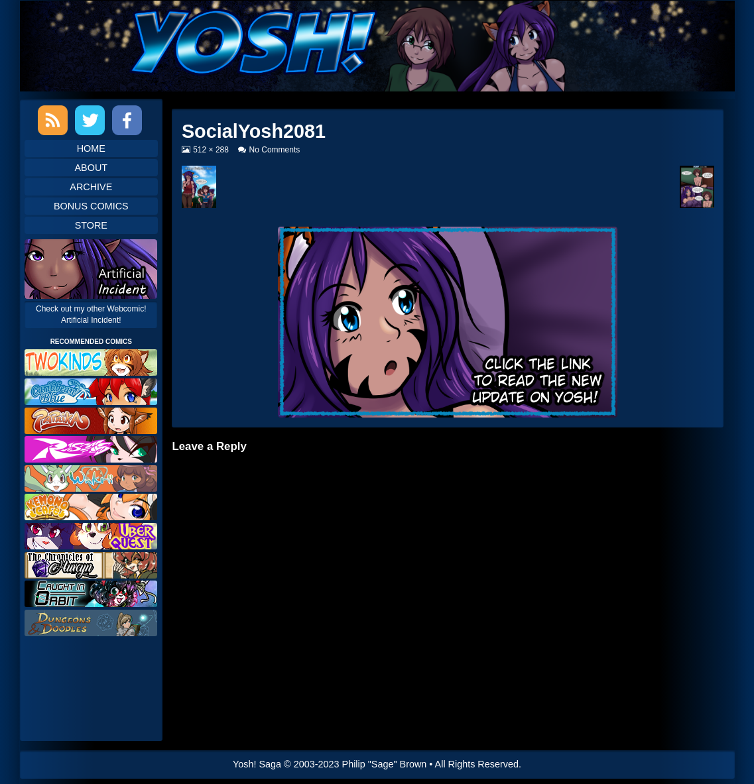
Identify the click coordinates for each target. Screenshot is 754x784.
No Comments (274, 149)
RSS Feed (53, 120)
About (91, 167)
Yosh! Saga (257, 764)
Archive (91, 187)
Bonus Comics (91, 206)
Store (91, 225)
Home (91, 148)
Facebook (127, 120)
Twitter (90, 120)
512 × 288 (210, 149)
